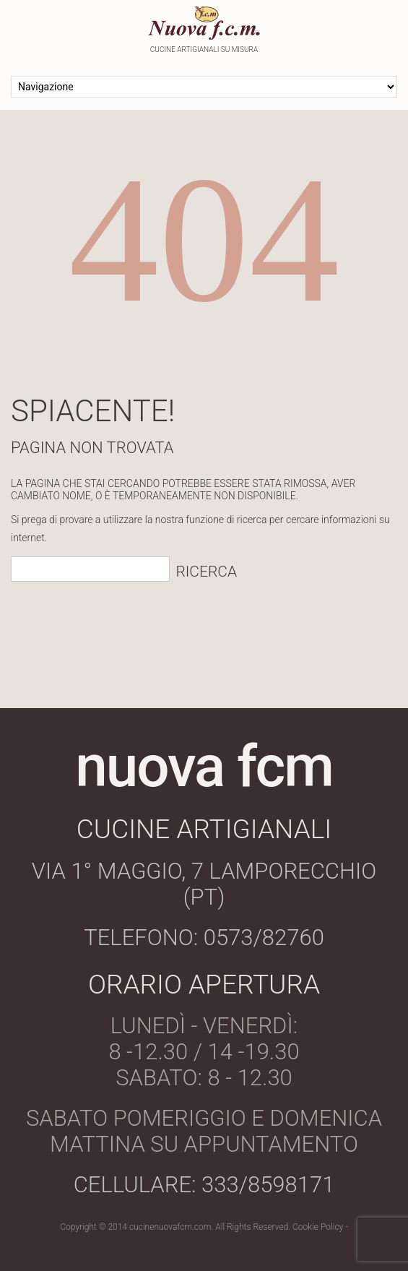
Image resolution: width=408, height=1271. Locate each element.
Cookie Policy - (320, 1227)
